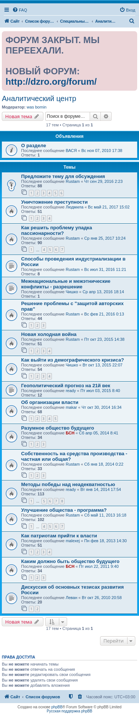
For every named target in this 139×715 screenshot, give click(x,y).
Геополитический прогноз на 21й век (65, 385)
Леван (71, 597)
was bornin (36, 107)
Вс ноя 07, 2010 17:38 (101, 150)
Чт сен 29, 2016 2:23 (103, 181)
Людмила (74, 207)
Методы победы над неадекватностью (68, 484)
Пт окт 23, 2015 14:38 (104, 339)
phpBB (57, 707)
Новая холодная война (48, 334)
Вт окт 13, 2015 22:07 (103, 365)
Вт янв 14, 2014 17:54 (100, 489)
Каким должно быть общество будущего (70, 561)
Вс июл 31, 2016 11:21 (105, 269)
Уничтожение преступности (54, 202)
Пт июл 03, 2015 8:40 (100, 390)
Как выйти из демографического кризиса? (72, 360)
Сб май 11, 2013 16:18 (105, 515)
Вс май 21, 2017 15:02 (108, 207)
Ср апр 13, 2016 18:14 (103, 291)
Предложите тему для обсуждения (63, 176)
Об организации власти (49, 402)
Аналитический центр (39, 98)
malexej (73, 540)
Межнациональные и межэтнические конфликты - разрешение (65, 283)
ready (71, 390)
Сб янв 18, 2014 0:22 (103, 464)
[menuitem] (19, 10)
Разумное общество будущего (57, 428)
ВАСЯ (71, 150)
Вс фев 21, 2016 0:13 (104, 314)
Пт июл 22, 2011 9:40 (99, 566)
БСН (70, 433)
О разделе (33, 145)
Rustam (73, 181)
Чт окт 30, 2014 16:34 (102, 407)
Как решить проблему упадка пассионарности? (56, 230)
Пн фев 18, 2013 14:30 (105, 540)
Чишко (72, 291)
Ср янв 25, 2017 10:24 (104, 238)
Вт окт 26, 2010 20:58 (102, 597)
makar (71, 407)
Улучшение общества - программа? (64, 510)
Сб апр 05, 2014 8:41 (98, 433)
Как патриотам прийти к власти (59, 535)
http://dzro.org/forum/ (51, 82)
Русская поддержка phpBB (69, 711)
